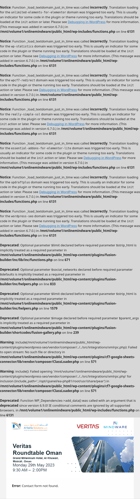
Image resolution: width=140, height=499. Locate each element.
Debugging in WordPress (87, 22)
